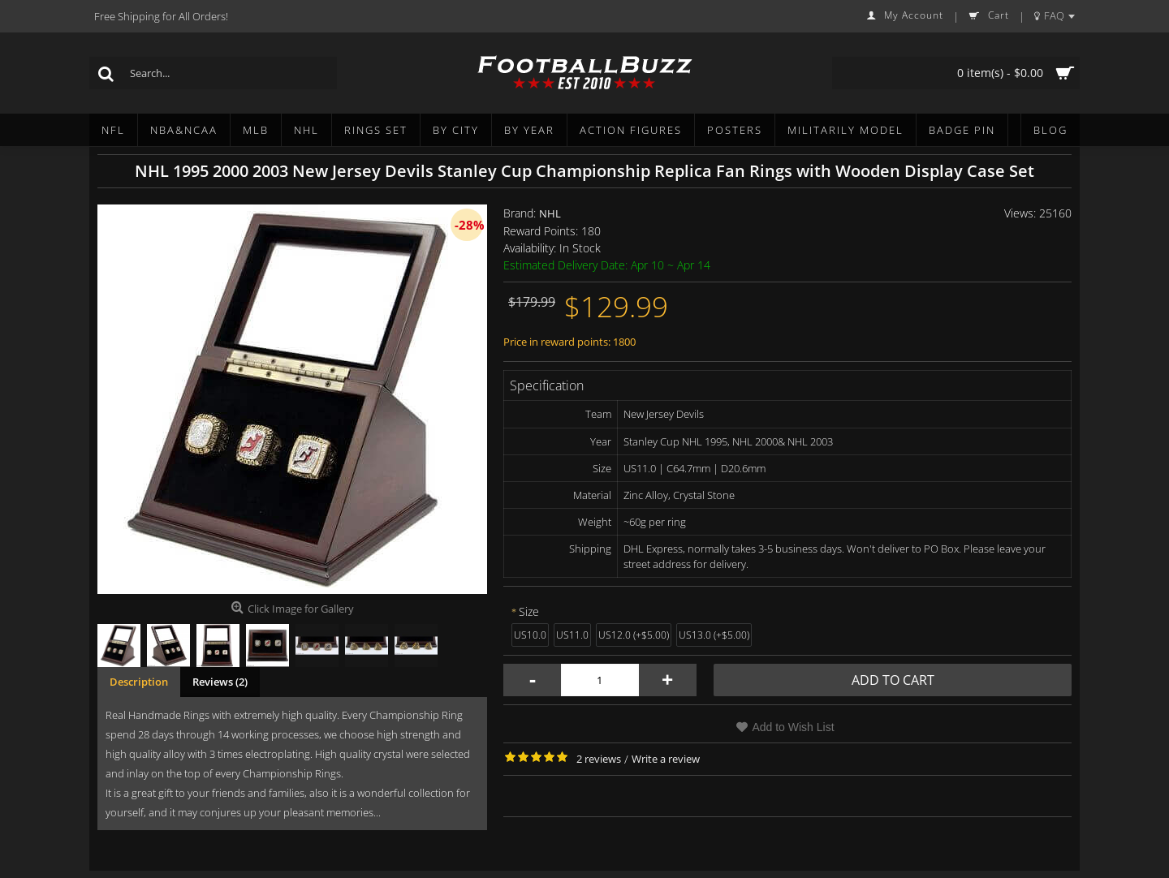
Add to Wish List (793, 727)
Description (139, 681)
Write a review (666, 758)
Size (529, 611)
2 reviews (598, 758)
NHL (550, 213)
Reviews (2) (220, 681)
